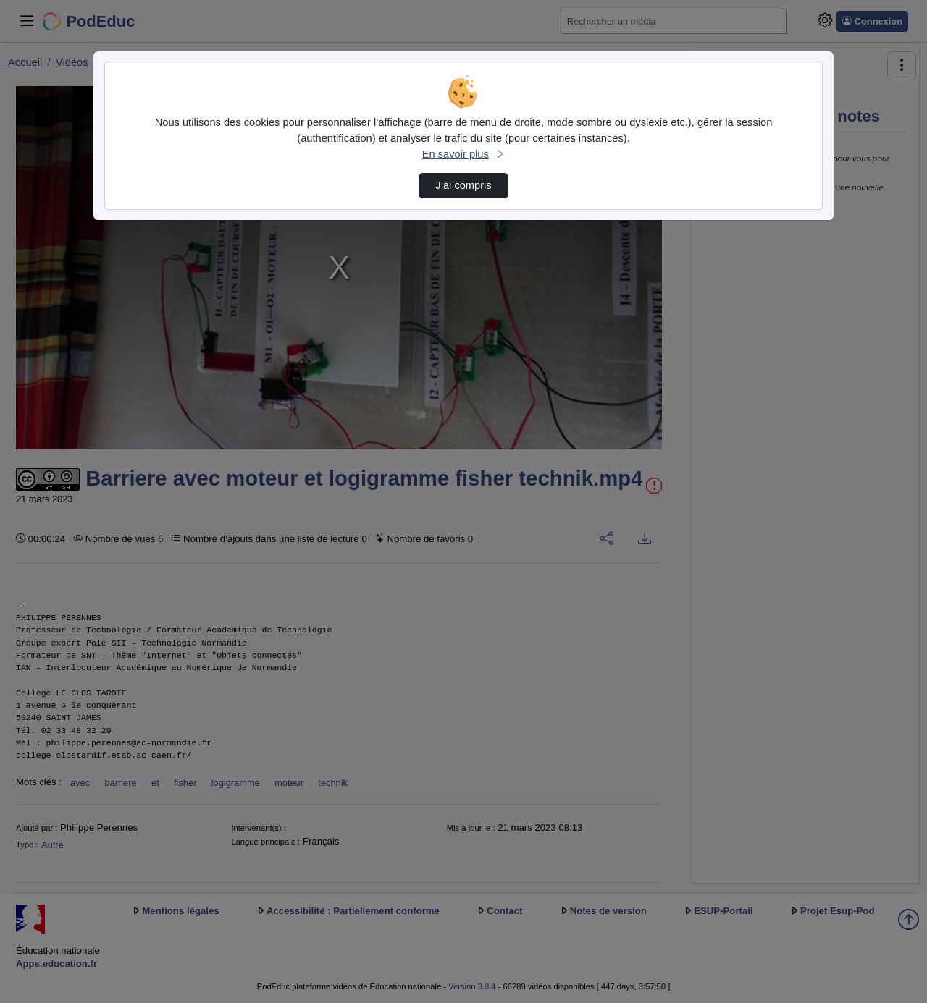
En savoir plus (463, 154)
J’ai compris (463, 185)
